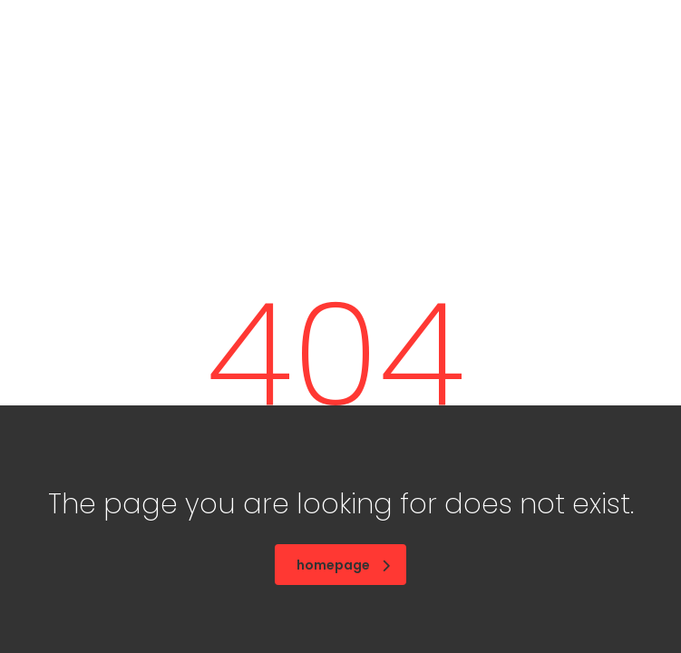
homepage (343, 565)
